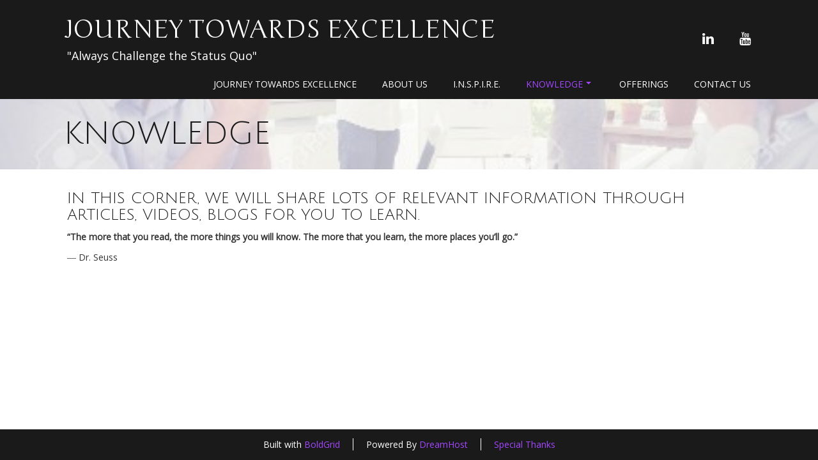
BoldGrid (322, 444)
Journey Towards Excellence (279, 29)
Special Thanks (524, 444)
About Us (405, 84)
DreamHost (443, 444)
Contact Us (722, 84)
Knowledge (558, 84)
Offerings (643, 84)
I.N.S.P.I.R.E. (476, 84)
